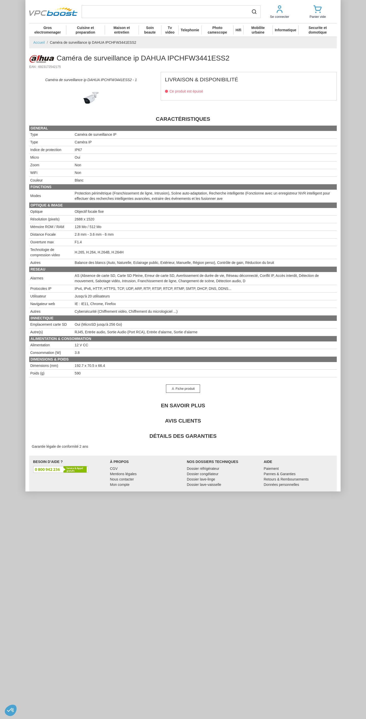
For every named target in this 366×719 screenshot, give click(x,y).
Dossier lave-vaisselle (204, 603)
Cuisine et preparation (85, 30)
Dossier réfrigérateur (203, 587)
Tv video (170, 30)
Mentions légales (123, 592)
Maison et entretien (121, 30)
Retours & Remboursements (286, 597)
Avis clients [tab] (183, 539)
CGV (114, 587)
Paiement (271, 587)
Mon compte (120, 603)
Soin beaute (150, 30)
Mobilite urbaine (258, 30)
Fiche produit (183, 507)
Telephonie (190, 30)
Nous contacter (122, 597)
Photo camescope (217, 30)
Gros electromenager (47, 30)
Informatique (285, 30)
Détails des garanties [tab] (183, 554)
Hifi (238, 30)
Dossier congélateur (203, 592)
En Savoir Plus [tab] (183, 524)
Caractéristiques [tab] (183, 237)
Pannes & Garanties (280, 592)
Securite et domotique (318, 30)
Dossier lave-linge (201, 597)
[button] (280, 11)
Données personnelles (281, 603)
